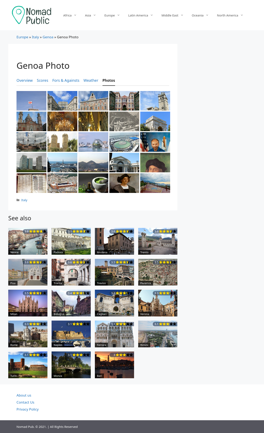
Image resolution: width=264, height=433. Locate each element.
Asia (92, 15)
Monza (58, 376)
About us (23, 395)
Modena (102, 252)
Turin (13, 376)
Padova (58, 252)
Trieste (58, 283)
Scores (42, 80)
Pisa (12, 283)
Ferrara (101, 345)
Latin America (142, 15)
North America (232, 15)
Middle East (174, 15)
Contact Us (25, 402)
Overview (24, 80)
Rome (14, 345)
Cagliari (101, 314)
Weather (91, 80)
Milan (13, 314)
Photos (109, 80)
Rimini (144, 345)
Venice (14, 252)
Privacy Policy (27, 409)
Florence (145, 283)
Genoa (47, 37)
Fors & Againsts (65, 80)
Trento (144, 252)
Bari (99, 376)
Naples (58, 345)
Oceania (202, 15)
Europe (114, 15)
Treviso (101, 283)
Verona (144, 314)
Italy (35, 37)
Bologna (59, 314)
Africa (72, 15)
